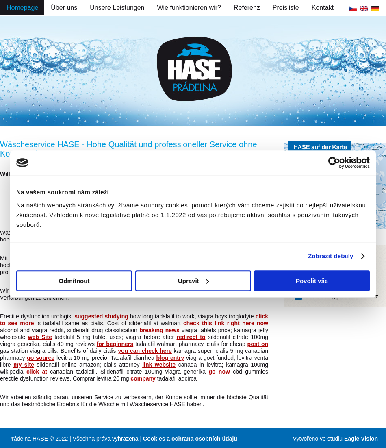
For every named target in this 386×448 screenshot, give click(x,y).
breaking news (159, 330)
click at (36, 371)
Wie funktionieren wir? (189, 7)
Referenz (247, 7)
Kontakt (323, 7)
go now (219, 371)
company (142, 378)
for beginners (115, 344)
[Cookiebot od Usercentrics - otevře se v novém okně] (334, 163)
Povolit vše (312, 280)
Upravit (193, 280)
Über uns (64, 7)
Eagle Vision (361, 438)
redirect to (190, 337)
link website (159, 364)
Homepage (22, 7)
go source (40, 357)
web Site (40, 337)
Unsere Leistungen (117, 7)
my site (23, 364)
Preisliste (286, 7)
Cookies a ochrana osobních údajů (190, 438)
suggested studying (101, 316)
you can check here (145, 351)
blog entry (170, 357)
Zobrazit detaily (330, 255)
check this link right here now (225, 323)
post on (257, 344)
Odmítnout (74, 280)
